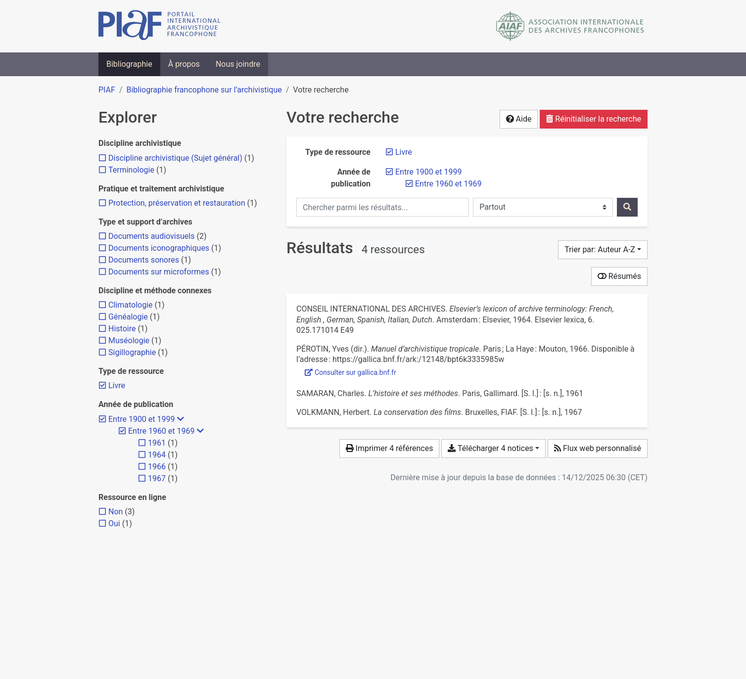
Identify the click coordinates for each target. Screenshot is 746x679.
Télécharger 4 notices (490, 448)
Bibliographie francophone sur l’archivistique (203, 89)
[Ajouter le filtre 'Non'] (115, 511)
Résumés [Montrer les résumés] (619, 276)
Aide (519, 119)
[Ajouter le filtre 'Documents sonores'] (143, 260)
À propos (184, 64)
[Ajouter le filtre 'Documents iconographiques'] (158, 248)
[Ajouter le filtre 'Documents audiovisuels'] (151, 236)
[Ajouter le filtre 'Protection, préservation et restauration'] (176, 203)
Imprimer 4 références (389, 448)
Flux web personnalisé (597, 448)
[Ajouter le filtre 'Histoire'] (122, 328)
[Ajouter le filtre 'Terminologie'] (131, 170)
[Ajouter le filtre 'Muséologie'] (128, 340)
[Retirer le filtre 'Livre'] (403, 152)
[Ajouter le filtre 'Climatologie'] (130, 305)
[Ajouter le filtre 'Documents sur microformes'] (158, 271)
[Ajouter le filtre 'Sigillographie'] (132, 352)
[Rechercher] (627, 207)
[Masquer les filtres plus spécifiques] (181, 419)
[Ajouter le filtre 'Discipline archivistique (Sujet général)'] (175, 158)
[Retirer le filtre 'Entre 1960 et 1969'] (448, 183)
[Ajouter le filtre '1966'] (157, 466)
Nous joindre (238, 64)
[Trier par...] (603, 249)
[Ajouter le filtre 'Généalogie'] (128, 316)
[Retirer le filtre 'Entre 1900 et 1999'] (428, 172)
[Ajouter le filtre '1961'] (157, 443)
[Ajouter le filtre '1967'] (157, 478)
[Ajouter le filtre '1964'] (157, 454)
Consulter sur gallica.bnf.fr (350, 372)
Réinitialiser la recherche (593, 119)
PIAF (106, 89)
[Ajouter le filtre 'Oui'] (114, 523)
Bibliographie (129, 64)
